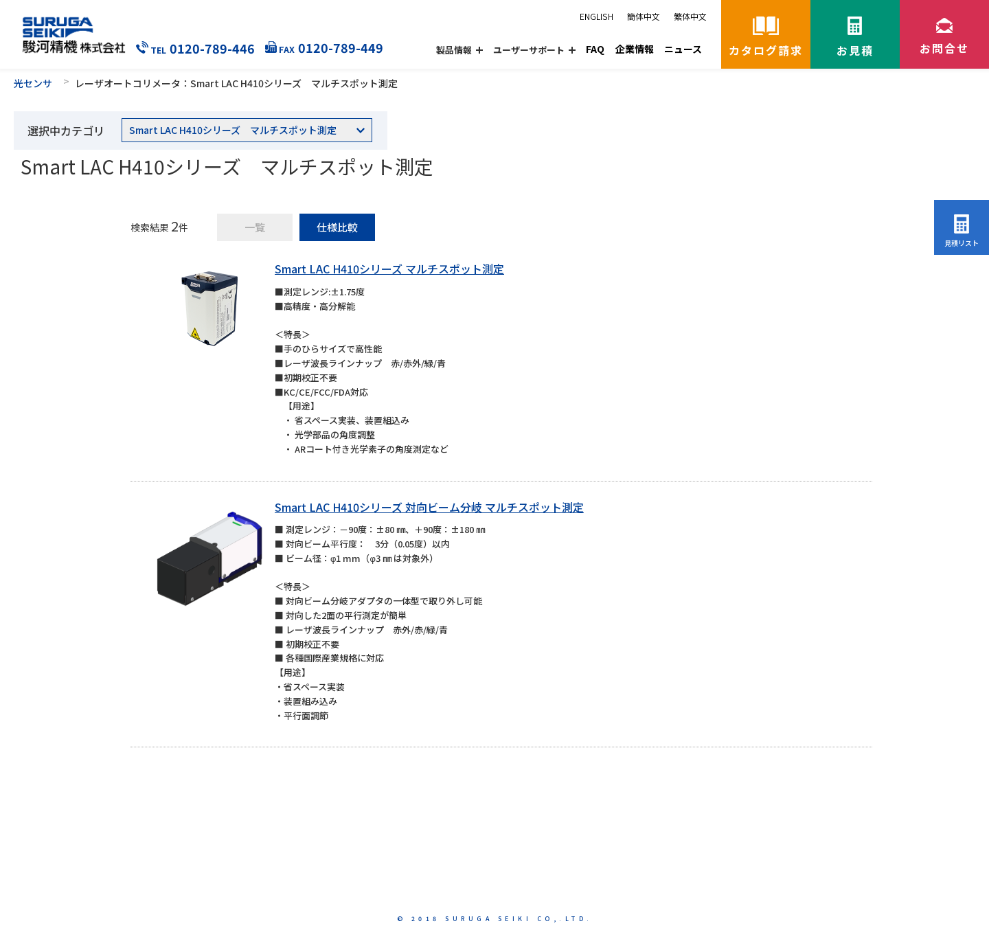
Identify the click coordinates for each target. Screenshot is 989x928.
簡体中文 (643, 16)
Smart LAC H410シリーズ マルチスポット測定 (389, 268)
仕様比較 (337, 227)
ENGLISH (596, 16)
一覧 (255, 227)
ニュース (683, 49)
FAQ (595, 49)
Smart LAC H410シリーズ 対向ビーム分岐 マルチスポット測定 (429, 507)
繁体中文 (690, 16)
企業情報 (634, 49)
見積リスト (961, 243)
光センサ (33, 83)
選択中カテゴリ (65, 130)
